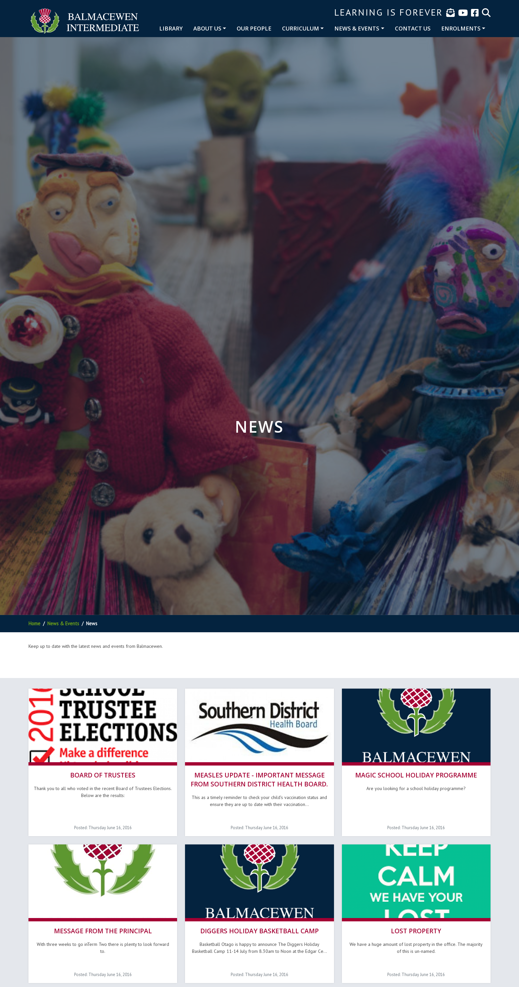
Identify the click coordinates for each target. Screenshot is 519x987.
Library (171, 28)
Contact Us (413, 28)
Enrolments (461, 28)
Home (34, 623)
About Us (207, 28)
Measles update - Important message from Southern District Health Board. (259, 779)
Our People (254, 28)
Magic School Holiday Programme (416, 774)
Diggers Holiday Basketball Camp (259, 929)
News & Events (356, 28)
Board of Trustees (102, 774)
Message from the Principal (103, 929)
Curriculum (300, 28)
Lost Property (416, 929)
